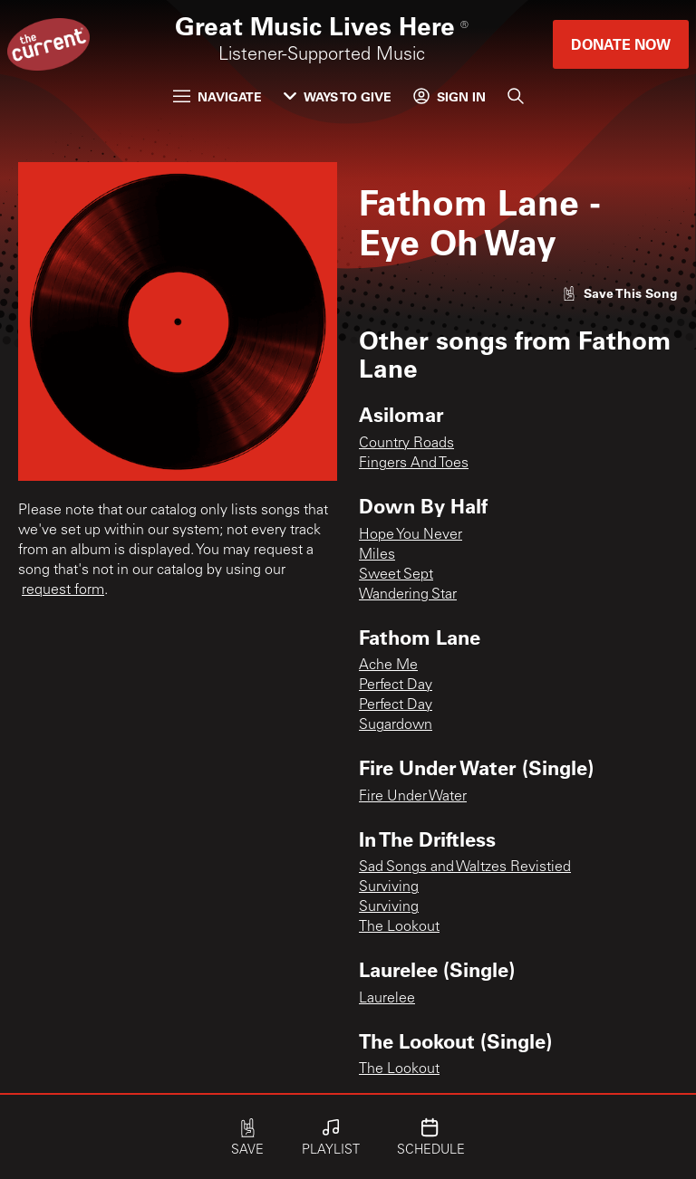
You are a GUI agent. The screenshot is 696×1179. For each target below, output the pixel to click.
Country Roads (406, 443)
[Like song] (620, 293)
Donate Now (621, 43)
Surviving (389, 887)
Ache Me (388, 665)
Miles (377, 555)
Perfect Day (395, 685)
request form (63, 590)
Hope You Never (410, 535)
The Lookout (399, 927)
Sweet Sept (396, 575)
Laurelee (387, 999)
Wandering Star (408, 595)
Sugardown (395, 725)
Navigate (217, 96)
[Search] (515, 96)
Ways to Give (338, 96)
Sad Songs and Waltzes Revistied (465, 867)
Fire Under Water (413, 797)
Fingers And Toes (414, 463)
